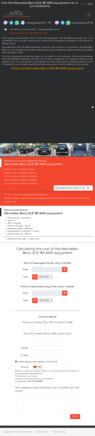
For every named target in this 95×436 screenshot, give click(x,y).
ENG (90, 4)
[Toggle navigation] (89, 15)
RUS (83, 4)
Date (25, 269)
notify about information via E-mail (36, 362)
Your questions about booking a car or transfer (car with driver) (47, 389)
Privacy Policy (60, 432)
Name (24, 348)
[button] (92, 107)
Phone (24, 367)
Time (25, 277)
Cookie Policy (42, 432)
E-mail (24, 355)
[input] (47, 269)
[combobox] (37, 367)
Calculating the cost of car (72, 188)
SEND (75, 416)
